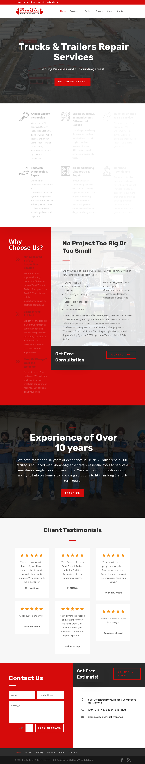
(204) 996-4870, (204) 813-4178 (107, 709)
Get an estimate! (72, 82)
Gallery (88, 11)
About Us (72, 493)
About (110, 11)
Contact (121, 11)
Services (74, 11)
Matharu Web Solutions (81, 760)
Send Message (49, 728)
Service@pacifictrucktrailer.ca (105, 717)
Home (63, 11)
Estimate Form (126, 673)
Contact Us (121, 355)
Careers (99, 11)
